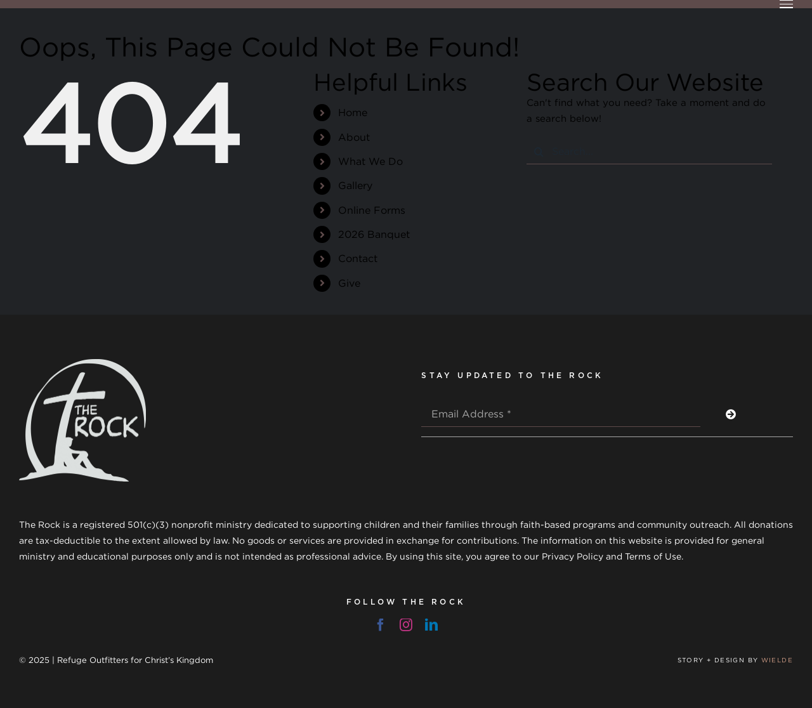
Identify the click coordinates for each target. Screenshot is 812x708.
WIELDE (777, 660)
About (354, 137)
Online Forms (371, 210)
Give (349, 283)
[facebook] (380, 625)
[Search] (539, 151)
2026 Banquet (374, 234)
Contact (357, 258)
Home (352, 112)
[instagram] (406, 625)
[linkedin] (431, 625)
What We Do (370, 161)
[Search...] (649, 151)
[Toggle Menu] (786, 4)
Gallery (355, 185)
